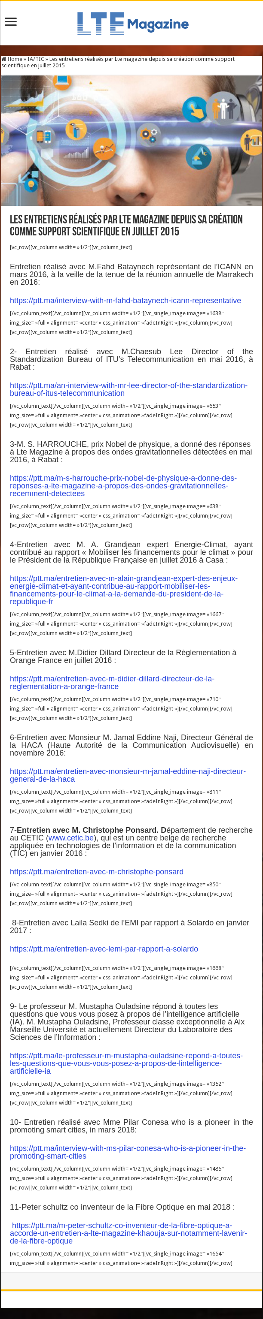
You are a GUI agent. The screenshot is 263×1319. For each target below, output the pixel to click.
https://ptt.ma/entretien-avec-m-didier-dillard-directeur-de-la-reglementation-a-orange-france (112, 683)
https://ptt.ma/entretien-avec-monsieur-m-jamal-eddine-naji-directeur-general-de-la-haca (128, 775)
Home (11, 59)
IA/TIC (36, 59)
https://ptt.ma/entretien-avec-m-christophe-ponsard (96, 871)
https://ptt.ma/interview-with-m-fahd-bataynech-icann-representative (125, 300)
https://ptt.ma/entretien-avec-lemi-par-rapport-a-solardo (104, 949)
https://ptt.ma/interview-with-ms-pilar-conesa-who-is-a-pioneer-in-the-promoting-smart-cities (128, 1152)
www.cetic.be (71, 838)
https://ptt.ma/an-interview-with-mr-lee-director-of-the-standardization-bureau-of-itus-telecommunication (129, 389)
